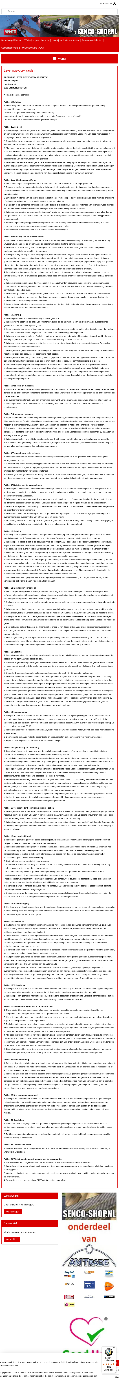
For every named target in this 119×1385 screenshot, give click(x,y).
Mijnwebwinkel (89, 1379)
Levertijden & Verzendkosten (65, 40)
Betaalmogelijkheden (11, 40)
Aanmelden (11, 1239)
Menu (59, 58)
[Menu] (114, 1348)
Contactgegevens (9, 48)
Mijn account (108, 4)
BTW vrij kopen (31, 40)
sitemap (49, 1379)
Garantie (45, 40)
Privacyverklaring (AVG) (32, 48)
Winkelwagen (12, 1211)
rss (55, 1379)
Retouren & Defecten (92, 40)
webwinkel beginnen (65, 1379)
